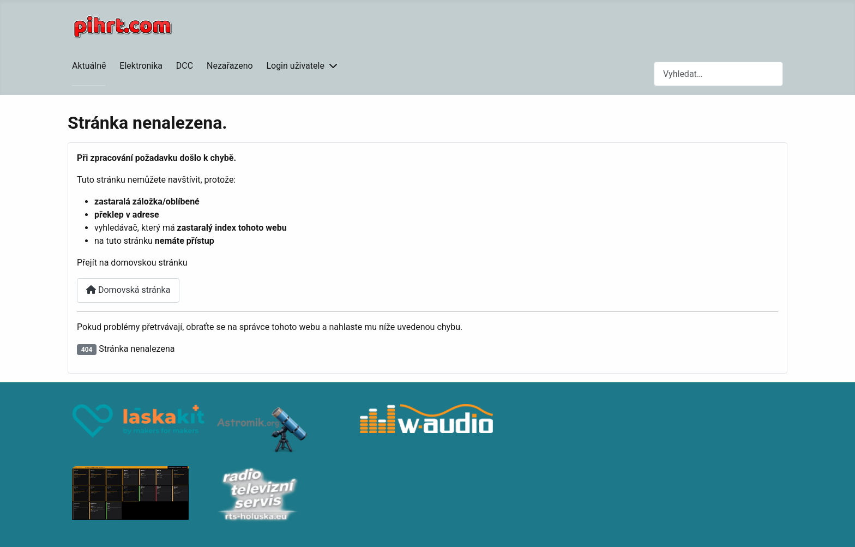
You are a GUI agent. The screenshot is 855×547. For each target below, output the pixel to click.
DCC (184, 66)
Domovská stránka (128, 290)
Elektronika (140, 66)
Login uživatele (295, 66)
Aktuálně (89, 66)
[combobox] (718, 74)
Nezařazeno (230, 66)
